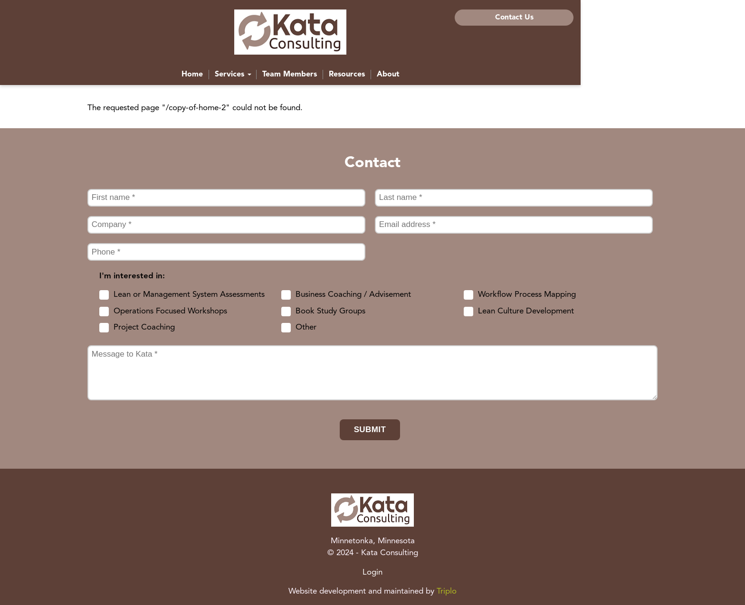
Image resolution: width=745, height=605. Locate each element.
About (470, 78)
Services (315, 78)
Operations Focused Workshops (170, 311)
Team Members (371, 78)
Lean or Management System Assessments (189, 295)
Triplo (447, 591)
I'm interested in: (132, 276)
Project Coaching (144, 327)
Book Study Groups (330, 311)
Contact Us (597, 17)
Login (372, 572)
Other (306, 327)
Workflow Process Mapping (527, 295)
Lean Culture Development (526, 311)
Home (274, 78)
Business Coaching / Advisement (353, 295)
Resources (429, 78)
